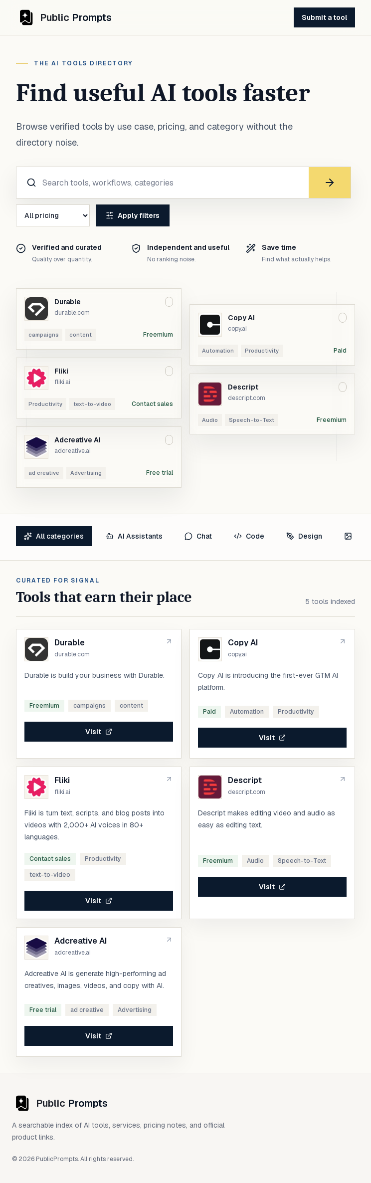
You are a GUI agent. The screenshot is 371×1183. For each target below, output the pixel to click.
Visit (98, 731)
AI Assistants (134, 536)
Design (304, 536)
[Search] (330, 182)
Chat (198, 536)
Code (249, 536)
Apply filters (133, 215)
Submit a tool (324, 17)
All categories (54, 536)
